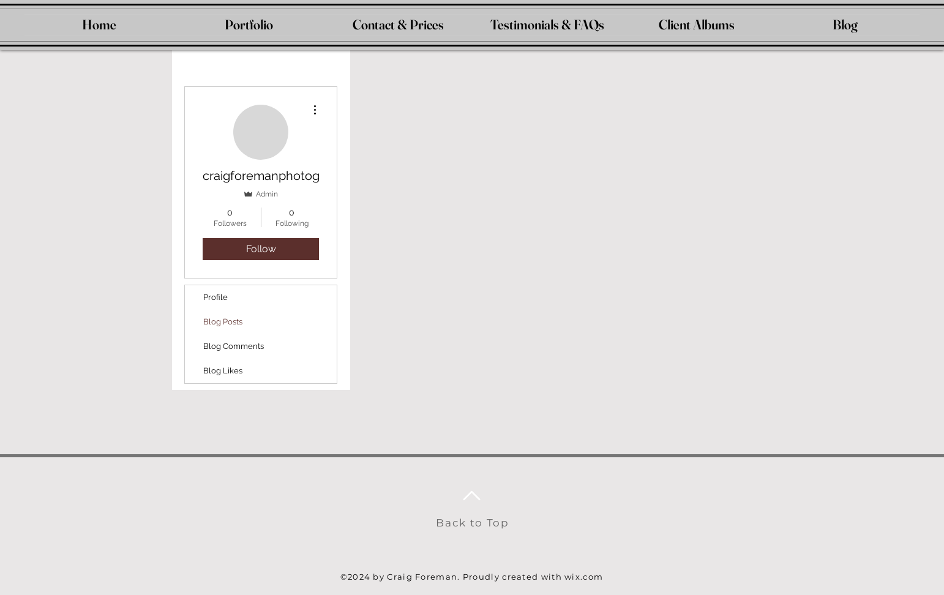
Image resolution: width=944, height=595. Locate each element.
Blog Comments (233, 346)
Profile (215, 297)
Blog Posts (222, 321)
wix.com (583, 577)
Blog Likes (222, 370)
